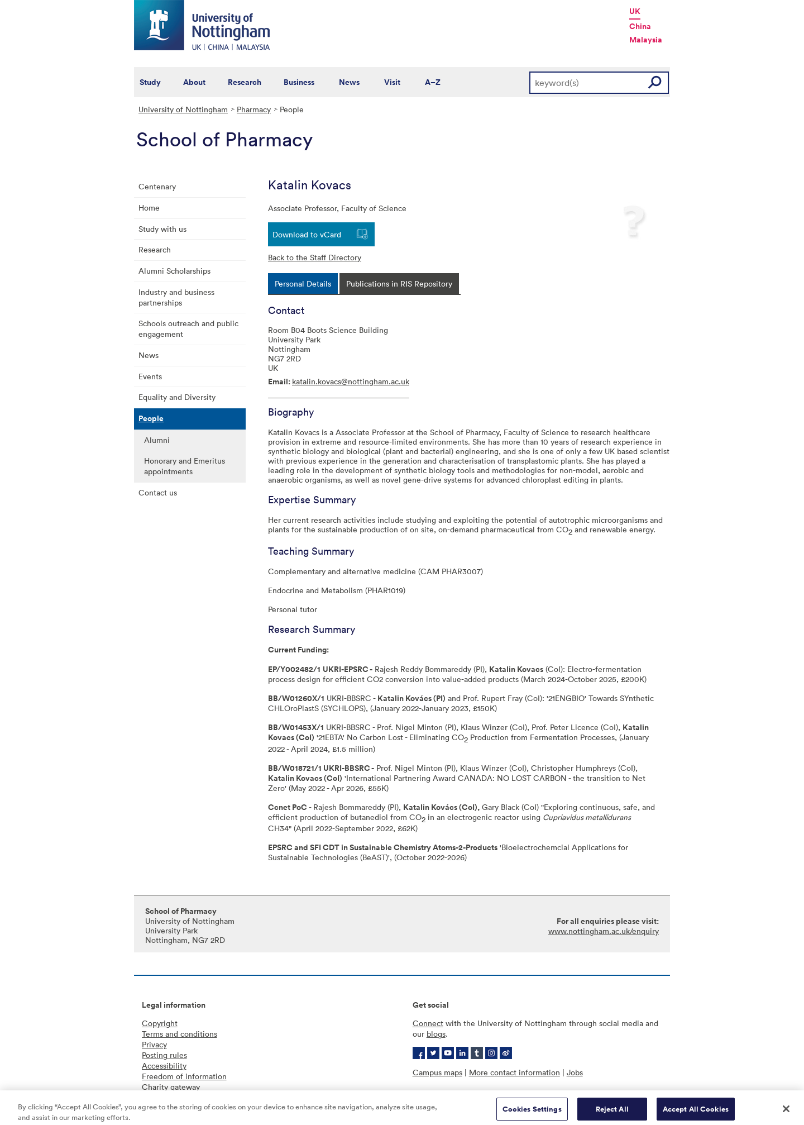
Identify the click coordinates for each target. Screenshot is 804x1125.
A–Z (433, 82)
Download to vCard (306, 234)
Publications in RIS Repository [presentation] (399, 283)
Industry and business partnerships (176, 297)
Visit (392, 82)
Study (150, 82)
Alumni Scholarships (174, 270)
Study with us (162, 228)
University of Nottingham (183, 109)
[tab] (303, 283)
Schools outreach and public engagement (188, 328)
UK (634, 11)
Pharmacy (254, 109)
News (349, 82)
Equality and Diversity (177, 397)
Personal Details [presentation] (303, 283)
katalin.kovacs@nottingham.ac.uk (350, 381)
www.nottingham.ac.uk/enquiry (603, 931)
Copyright (160, 1023)
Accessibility (164, 1065)
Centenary (157, 186)
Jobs (575, 1072)
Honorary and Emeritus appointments (184, 465)
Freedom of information (184, 1076)
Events (150, 376)
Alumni (157, 440)
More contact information (514, 1072)
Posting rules (164, 1055)
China (640, 26)
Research (244, 82)
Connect (428, 1023)
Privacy (154, 1044)
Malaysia (645, 39)
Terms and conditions (179, 1033)
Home (149, 207)
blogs (436, 1033)
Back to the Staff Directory (314, 257)
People (151, 418)
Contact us (157, 492)
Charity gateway (171, 1086)
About (194, 82)
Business (299, 82)
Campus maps (437, 1072)
